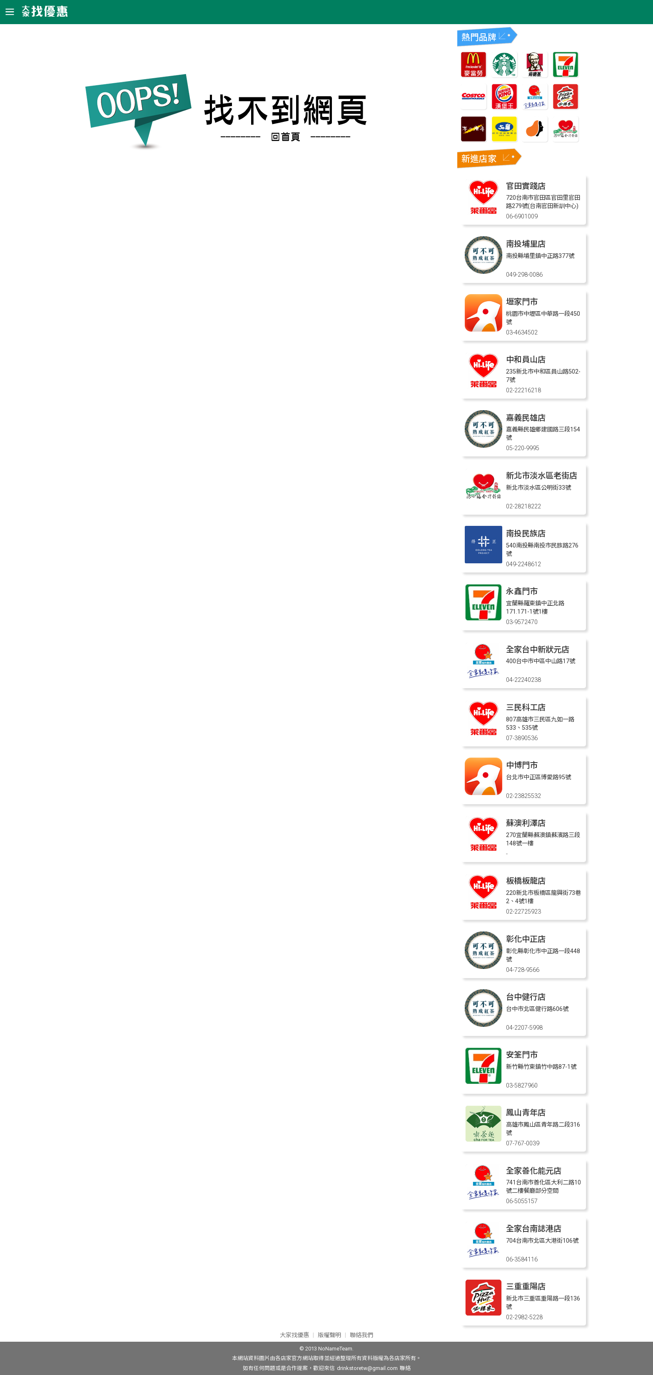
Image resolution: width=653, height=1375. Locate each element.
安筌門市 (522, 1055)
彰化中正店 (526, 939)
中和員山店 (526, 359)
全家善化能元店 (533, 1171)
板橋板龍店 (526, 881)
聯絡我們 (361, 1335)
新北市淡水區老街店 (541, 476)
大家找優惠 (294, 1335)
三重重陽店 (526, 1286)
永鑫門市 (522, 591)
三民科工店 (526, 707)
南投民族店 (526, 533)
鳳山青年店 (526, 1112)
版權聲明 (329, 1335)
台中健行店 (526, 997)
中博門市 (522, 765)
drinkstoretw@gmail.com (367, 1368)
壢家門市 (522, 302)
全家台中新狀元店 (537, 649)
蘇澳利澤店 (526, 823)
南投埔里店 (526, 244)
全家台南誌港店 (533, 1229)
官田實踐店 (526, 186)
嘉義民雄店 (526, 418)
